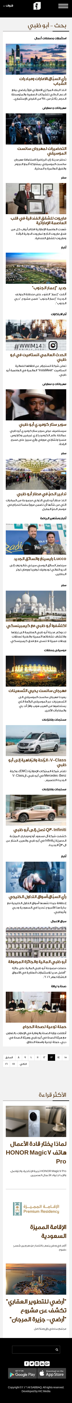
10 (31, 1057)
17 (13, 1064)
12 (44, 1057)
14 (58, 1057)
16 (6, 1064)
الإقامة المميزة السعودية (48, 1232)
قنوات (8, 5)
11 (37, 1057)
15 (66, 1057)
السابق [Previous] (9, 1057)
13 (51, 1057)
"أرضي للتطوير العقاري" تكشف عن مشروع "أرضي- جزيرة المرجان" (36, 1311)
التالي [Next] (23, 1064)
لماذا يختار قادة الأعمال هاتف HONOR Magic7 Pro (36, 1153)
